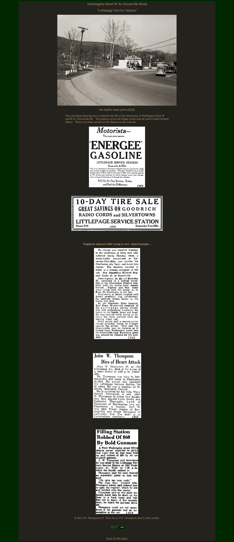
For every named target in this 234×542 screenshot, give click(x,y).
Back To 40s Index (117, 538)
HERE (131, 109)
